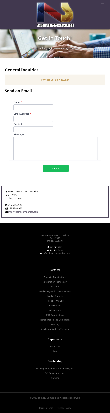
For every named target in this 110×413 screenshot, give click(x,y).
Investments (55, 305)
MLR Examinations (55, 315)
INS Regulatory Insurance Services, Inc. (55, 368)
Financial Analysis (55, 300)
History (55, 351)
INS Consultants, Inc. (55, 373)
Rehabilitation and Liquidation (55, 319)
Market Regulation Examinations (55, 291)
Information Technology (55, 281)
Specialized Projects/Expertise (55, 329)
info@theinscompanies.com (23, 211)
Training (55, 324)
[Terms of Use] (47, 408)
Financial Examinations (55, 277)
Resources (55, 346)
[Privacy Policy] (63, 408)
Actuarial (55, 286)
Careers (55, 378)
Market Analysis (55, 296)
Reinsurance (55, 310)
